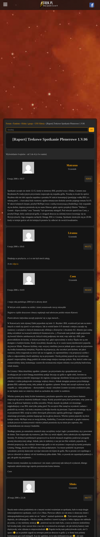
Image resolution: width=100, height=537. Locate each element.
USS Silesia (40, 124)
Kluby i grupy (27, 124)
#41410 (88, 290)
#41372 (88, 246)
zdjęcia (15, 264)
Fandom (16, 124)
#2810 (88, 179)
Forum (8, 124)
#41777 (88, 498)
